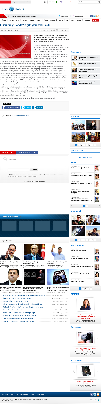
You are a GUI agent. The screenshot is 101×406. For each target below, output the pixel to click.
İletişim (12, 394)
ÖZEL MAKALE (76, 327)
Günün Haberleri (5, 2)
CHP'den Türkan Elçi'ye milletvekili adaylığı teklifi (18, 321)
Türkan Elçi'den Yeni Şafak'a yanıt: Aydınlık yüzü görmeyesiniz (23, 307)
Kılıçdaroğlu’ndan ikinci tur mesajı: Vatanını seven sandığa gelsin (24, 295)
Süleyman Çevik (82, 167)
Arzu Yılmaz (82, 265)
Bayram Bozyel (82, 191)
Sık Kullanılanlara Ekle (22, 394)
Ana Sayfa (5, 394)
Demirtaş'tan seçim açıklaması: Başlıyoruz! (88, 58)
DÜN (80, 157)
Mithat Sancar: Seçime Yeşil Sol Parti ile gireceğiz (19, 313)
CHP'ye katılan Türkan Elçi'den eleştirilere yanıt (18, 318)
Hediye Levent (82, 273)
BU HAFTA (85, 157)
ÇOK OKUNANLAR (77, 151)
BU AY (90, 157)
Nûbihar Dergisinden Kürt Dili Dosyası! (24, 16)
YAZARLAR (75, 163)
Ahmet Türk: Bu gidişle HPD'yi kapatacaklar (88, 70)
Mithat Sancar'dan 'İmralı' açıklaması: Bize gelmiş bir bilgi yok (22, 304)
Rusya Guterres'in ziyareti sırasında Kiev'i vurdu (87, 82)
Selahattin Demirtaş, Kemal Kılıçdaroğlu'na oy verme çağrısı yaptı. (11, 289)
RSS (32, 394)
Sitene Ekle (26, 2)
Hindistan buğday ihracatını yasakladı (87, 64)
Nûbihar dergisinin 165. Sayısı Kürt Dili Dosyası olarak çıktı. (86, 384)
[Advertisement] (34, 135)
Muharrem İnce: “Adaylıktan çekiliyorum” (16, 301)
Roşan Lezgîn (82, 182)
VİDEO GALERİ (76, 211)
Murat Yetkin (82, 250)
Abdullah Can (82, 198)
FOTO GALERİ (75, 117)
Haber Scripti (93, 400)
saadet (14, 115)
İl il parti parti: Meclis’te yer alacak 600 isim (17, 298)
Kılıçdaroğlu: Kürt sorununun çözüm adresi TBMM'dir (20, 315)
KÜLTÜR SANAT (76, 361)
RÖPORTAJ (75, 294)
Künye (14, 2)
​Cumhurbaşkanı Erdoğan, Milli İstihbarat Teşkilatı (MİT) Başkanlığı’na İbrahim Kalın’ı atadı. (11, 264)
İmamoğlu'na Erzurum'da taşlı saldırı (14, 310)
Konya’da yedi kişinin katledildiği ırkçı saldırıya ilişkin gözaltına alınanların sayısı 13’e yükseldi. (86, 352)
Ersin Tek (82, 174)
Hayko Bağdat (82, 257)
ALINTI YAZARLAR (77, 245)
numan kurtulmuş (21, 115)
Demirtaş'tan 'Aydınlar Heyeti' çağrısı (88, 76)
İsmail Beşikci (82, 280)
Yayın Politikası (40, 394)
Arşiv (19, 2)
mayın (28, 115)
